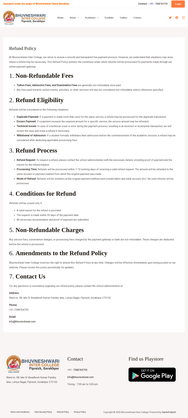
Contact (130, 17)
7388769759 (161, 3)
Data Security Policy (43, 412)
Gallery (117, 17)
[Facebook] (176, 17)
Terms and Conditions (20, 412)
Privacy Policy (80, 412)
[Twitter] (170, 17)
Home (60, 17)
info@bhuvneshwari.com (22, 321)
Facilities (104, 17)
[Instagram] (183, 17)
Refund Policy (63, 412)
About (72, 18)
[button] (178, 4)
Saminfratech (169, 412)
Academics (88, 18)
